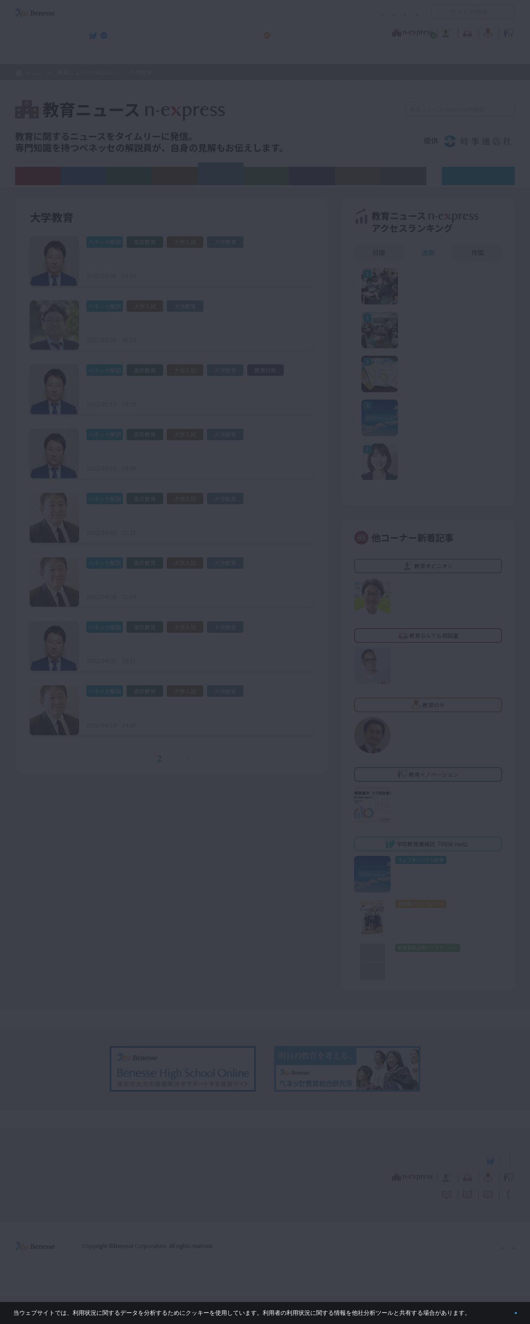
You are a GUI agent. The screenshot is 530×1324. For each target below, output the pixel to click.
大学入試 (175, 176)
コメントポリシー (250, 12)
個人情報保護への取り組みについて (436, 1273)
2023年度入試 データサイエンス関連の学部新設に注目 (178, 645)
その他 (403, 176)
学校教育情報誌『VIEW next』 (100, 55)
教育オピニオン (290, 31)
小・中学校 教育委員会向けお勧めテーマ (426, 55)
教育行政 (312, 176)
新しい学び (357, 176)
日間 (378, 252)
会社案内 (504, 1273)
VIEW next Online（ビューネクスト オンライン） (51, 1187)
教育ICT (266, 176)
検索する (506, 109)
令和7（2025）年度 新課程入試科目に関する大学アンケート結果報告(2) (192, 580)
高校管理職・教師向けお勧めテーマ (259, 55)
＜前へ (135, 757)
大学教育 (220, 173)
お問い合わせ (400, 12)
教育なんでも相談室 (362, 31)
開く (438, 11)
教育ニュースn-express (86, 72)
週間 (428, 252)
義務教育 (83, 176)
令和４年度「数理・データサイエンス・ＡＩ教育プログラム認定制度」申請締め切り (192, 323)
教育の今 (424, 31)
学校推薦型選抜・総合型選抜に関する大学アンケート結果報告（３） (188, 259)
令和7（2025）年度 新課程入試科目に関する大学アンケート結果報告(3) (192, 516)
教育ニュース (207, 31)
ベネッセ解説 (484, 176)
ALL (38, 176)
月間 (477, 252)
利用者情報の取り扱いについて (328, 12)
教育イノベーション (486, 31)
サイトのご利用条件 (187, 12)
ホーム (33, 73)
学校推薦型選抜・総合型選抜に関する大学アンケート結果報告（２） (188, 387)
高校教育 (129, 176)
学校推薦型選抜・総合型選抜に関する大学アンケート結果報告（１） (188, 452)
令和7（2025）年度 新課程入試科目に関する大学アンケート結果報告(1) (192, 708)
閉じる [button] (501, 1309)
